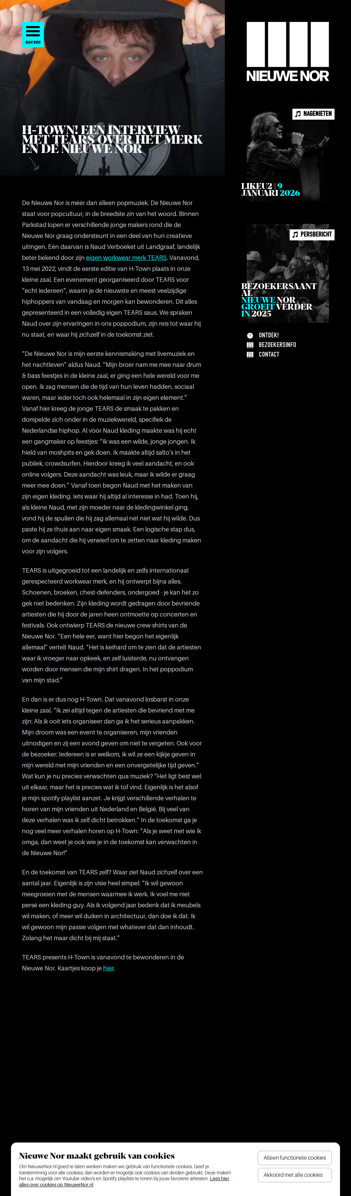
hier (108, 968)
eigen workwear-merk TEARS (126, 257)
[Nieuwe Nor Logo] (288, 51)
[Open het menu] (33, 34)
